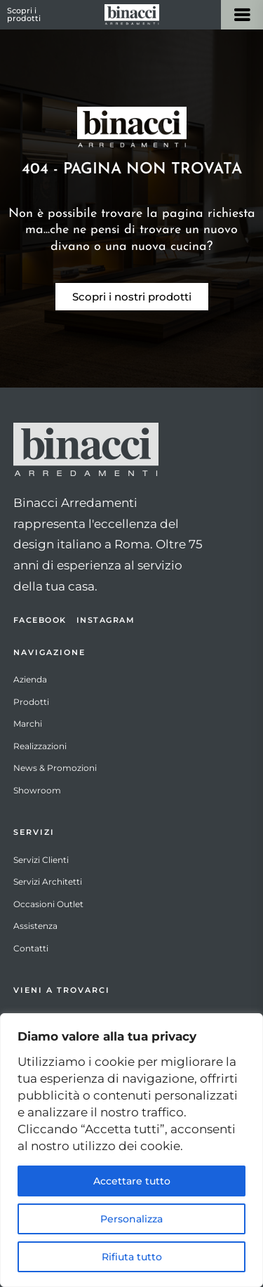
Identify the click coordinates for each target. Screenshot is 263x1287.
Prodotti (31, 702)
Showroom (37, 790)
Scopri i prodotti (24, 14)
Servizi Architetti (47, 881)
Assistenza (35, 925)
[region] (131, 1150)
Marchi (27, 723)
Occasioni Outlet (48, 904)
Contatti (30, 948)
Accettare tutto (131, 1181)
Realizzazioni (40, 746)
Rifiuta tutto (132, 1256)
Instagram (105, 620)
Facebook (40, 620)
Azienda (30, 679)
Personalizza (131, 1219)
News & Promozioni (55, 768)
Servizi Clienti (41, 859)
